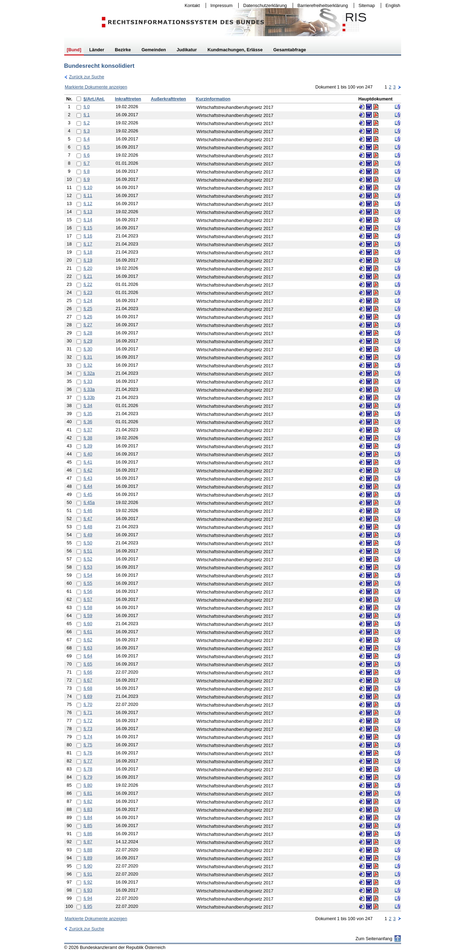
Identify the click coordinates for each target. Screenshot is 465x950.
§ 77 (88, 761)
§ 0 (87, 106)
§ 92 (88, 882)
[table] (232, 502)
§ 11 (88, 195)
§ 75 (88, 744)
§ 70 (88, 704)
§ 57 (88, 599)
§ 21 (88, 276)
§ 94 (88, 898)
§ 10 (88, 187)
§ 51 (88, 550)
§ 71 (88, 712)
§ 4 (87, 139)
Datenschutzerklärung (263, 5)
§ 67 (88, 680)
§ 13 (88, 211)
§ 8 (87, 171)
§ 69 (88, 696)
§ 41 (88, 462)
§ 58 (88, 607)
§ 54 (88, 575)
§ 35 (88, 413)
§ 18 (88, 252)
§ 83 (88, 809)
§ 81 (88, 793)
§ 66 (88, 672)
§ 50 (88, 542)
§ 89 (88, 857)
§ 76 (88, 752)
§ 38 (88, 437)
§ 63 (88, 647)
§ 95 (88, 906)
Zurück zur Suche (84, 76)
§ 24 (88, 300)
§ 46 (88, 510)
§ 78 (88, 769)
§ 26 (88, 316)
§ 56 (88, 591)
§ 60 (88, 623)
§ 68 (88, 688)
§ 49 (88, 534)
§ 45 (88, 494)
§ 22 (88, 284)
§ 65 (88, 664)
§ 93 (88, 890)
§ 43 (88, 478)
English (393, 5)
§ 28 (88, 332)
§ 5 (87, 147)
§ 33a (89, 389)
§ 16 (88, 235)
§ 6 (87, 155)
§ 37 (88, 429)
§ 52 (88, 559)
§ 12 (88, 203)
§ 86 (88, 833)
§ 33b (89, 397)
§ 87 (88, 841)
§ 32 (88, 365)
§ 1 (87, 114)
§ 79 (88, 777)
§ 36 (88, 421)
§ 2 (87, 122)
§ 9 (87, 179)
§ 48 (88, 526)
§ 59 (88, 615)
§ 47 (88, 518)
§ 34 (88, 405)
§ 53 (88, 567)
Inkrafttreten (128, 98)
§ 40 (88, 454)
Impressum (220, 5)
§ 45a (89, 502)
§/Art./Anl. (94, 98)
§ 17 (88, 244)
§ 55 (88, 583)
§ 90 (88, 866)
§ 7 (87, 163)
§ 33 (88, 381)
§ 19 (88, 260)
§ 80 (88, 785)
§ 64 (88, 656)
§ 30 (88, 349)
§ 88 (88, 849)
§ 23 (88, 292)
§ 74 (88, 736)
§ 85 (88, 825)
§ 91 (88, 874)
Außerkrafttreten (168, 98)
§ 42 (88, 470)
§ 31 (88, 357)
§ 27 (88, 324)
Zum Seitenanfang (374, 938)
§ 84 (88, 817)
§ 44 (88, 486)
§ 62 (88, 639)
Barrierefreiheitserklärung (321, 5)
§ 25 (88, 308)
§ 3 (87, 130)
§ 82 (88, 801)
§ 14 (88, 219)
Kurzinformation (213, 98)
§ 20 (88, 268)
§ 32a (89, 373)
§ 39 (88, 445)
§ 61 (88, 631)
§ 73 (88, 728)
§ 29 (88, 340)
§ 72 (88, 720)
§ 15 (88, 227)
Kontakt (190, 5)
